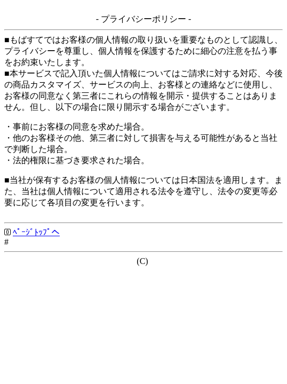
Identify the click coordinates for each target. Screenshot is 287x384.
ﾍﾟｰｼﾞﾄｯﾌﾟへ (36, 232)
